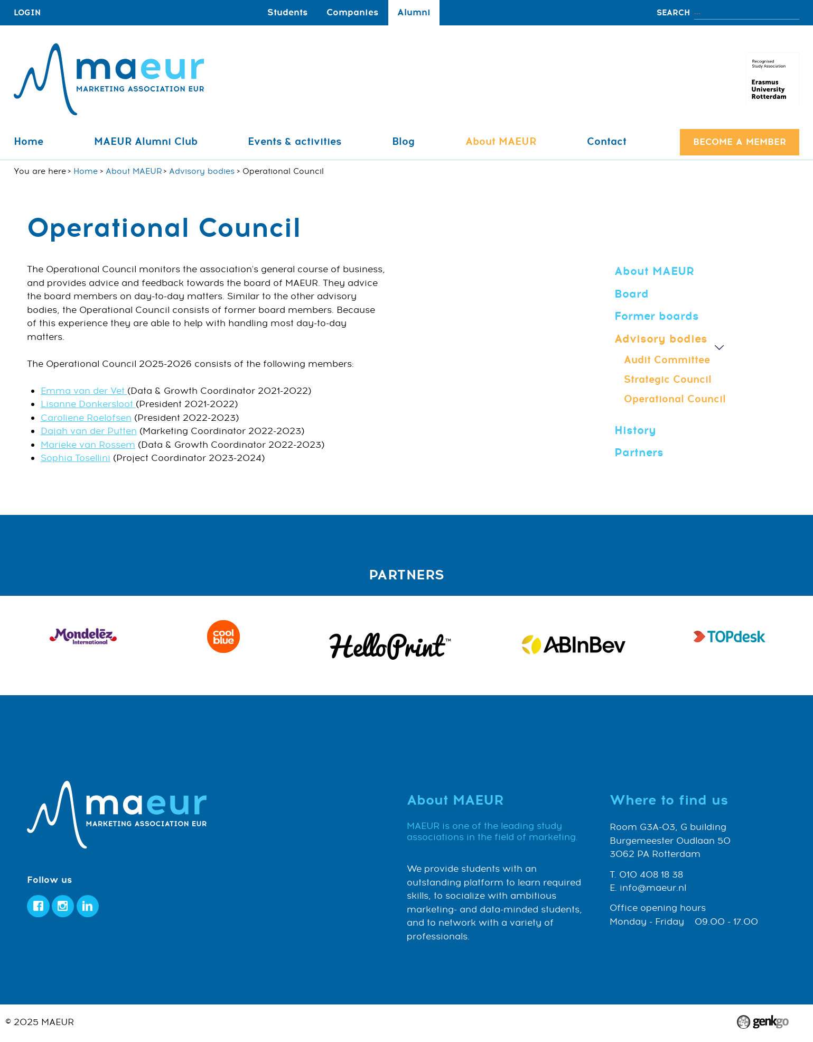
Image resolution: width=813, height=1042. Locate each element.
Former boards (656, 316)
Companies (352, 12)
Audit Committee (667, 360)
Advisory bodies (202, 171)
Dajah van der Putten (89, 431)
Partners (639, 452)
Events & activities (294, 141)
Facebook (38, 906)
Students (287, 12)
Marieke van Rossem (88, 445)
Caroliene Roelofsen (86, 418)
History (635, 430)
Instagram (63, 906)
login (27, 13)
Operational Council (675, 399)
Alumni (414, 12)
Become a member (739, 142)
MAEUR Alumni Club (146, 141)
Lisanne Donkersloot (88, 404)
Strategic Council (668, 379)
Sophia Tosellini (75, 458)
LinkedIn (88, 906)
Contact (607, 141)
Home (28, 141)
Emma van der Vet (84, 391)
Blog (403, 141)
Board (631, 293)
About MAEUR (500, 141)
